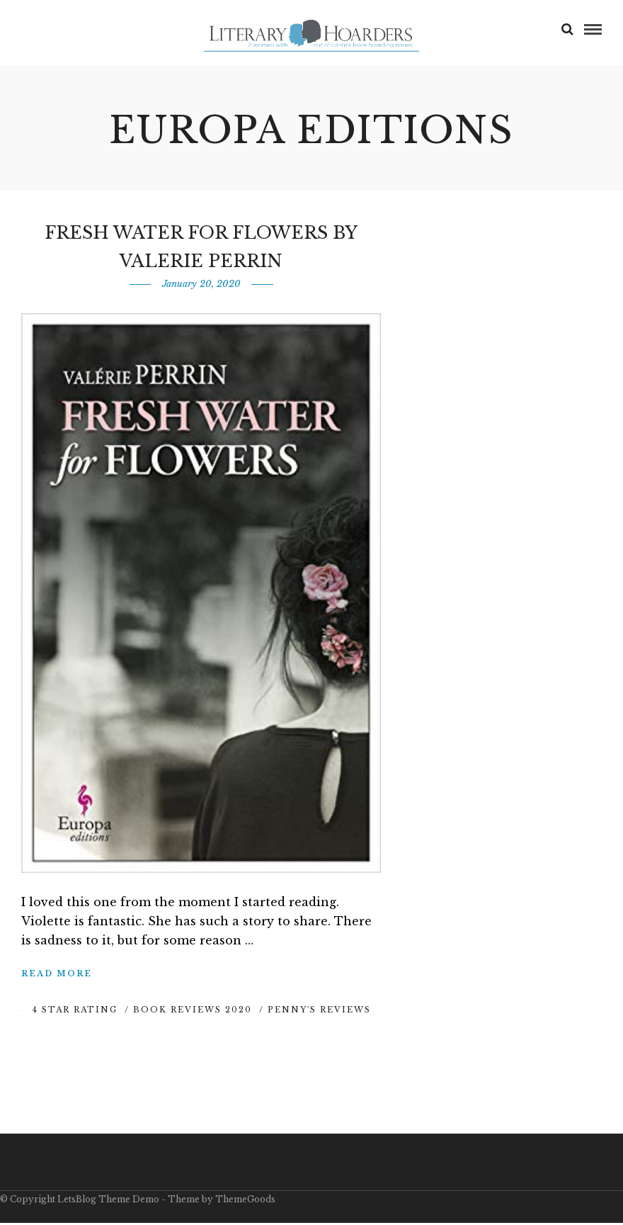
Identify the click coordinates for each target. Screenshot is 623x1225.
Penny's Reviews (319, 1012)
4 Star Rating (75, 1012)
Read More (56, 976)
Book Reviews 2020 (192, 1012)
